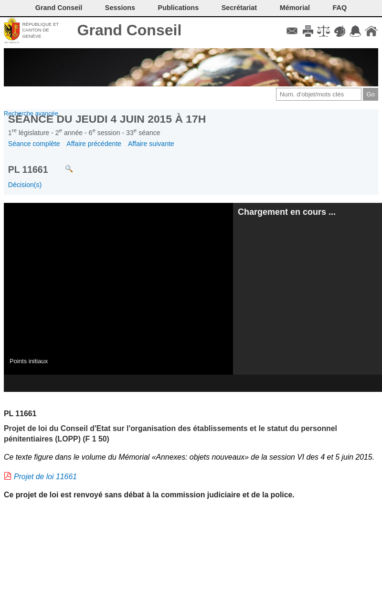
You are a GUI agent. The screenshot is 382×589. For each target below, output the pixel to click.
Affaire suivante (151, 143)
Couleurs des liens (340, 31)
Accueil (371, 31)
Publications (178, 7)
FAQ (340, 7)
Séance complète (34, 143)
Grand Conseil (129, 30)
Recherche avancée (31, 113)
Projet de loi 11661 (45, 477)
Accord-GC (355, 31)
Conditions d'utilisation (323, 31)
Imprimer (308, 31)
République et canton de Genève (40, 30)
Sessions (120, 7)
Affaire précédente (93, 143)
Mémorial (295, 7)
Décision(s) (25, 185)
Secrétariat (239, 7)
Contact (292, 31)
